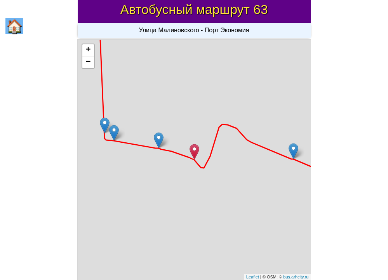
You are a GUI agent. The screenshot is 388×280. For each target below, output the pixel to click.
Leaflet (252, 277)
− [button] (87, 62)
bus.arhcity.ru (295, 277)
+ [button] (87, 50)
